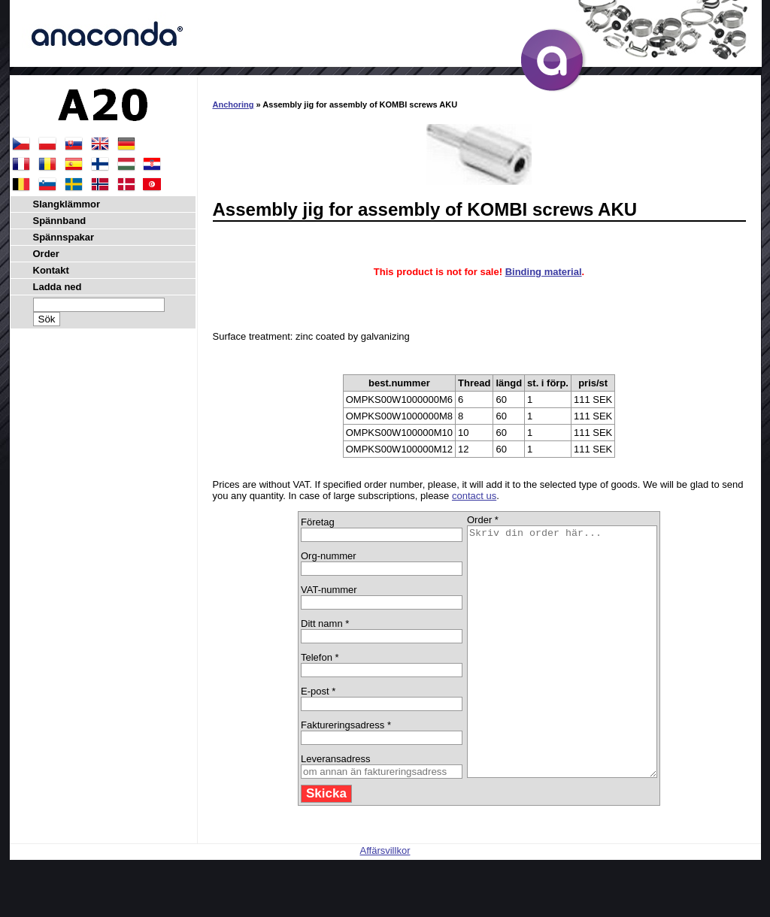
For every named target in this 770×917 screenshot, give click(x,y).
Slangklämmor (67, 204)
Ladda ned (57, 286)
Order (46, 253)
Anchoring (233, 104)
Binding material (543, 271)
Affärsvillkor (385, 900)
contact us (474, 495)
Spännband (59, 220)
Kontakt (51, 270)
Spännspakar (64, 237)
